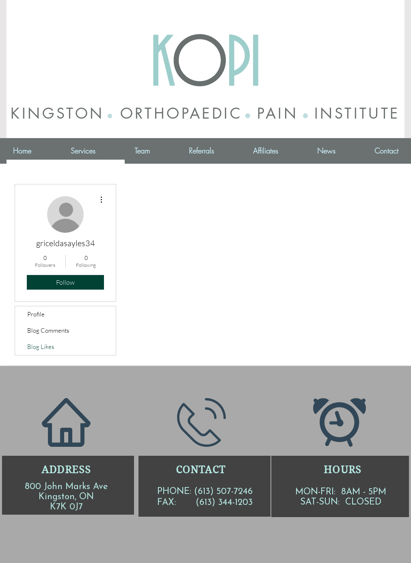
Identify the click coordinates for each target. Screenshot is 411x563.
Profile (36, 314)
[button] (83, 151)
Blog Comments (48, 330)
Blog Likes (40, 347)
